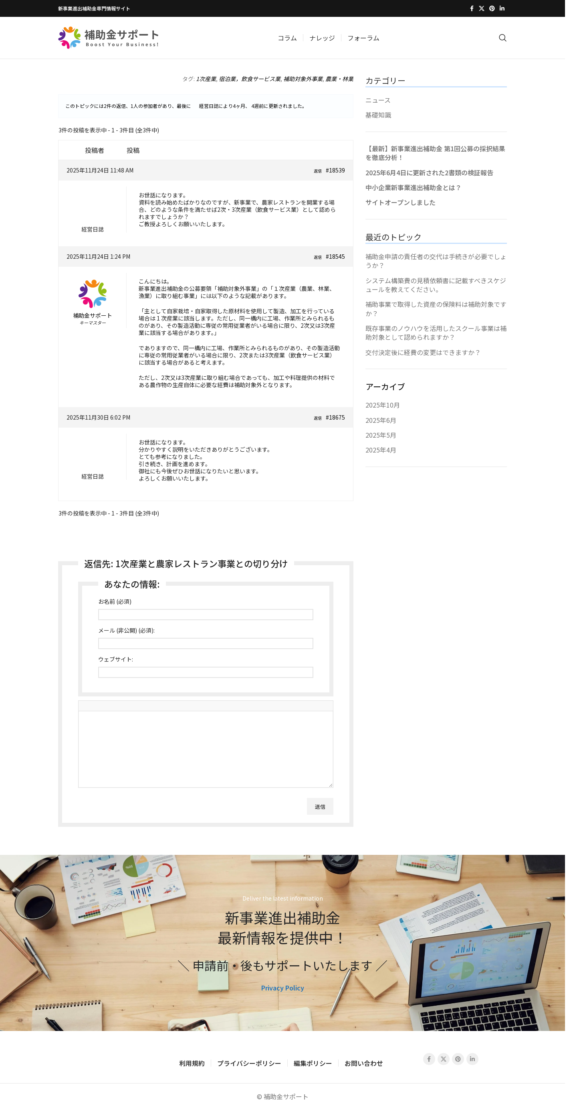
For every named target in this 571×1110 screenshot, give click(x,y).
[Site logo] (108, 36)
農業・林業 (339, 79)
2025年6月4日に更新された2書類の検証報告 (429, 172)
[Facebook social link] (471, 8)
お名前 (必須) (114, 601)
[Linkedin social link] (502, 8)
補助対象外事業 (303, 79)
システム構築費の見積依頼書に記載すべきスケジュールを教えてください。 (435, 285)
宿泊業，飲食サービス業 (249, 79)
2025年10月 (382, 405)
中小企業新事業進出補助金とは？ (413, 187)
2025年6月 (380, 420)
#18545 (335, 256)
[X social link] (481, 8)
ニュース (378, 99)
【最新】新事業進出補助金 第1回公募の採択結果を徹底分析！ (435, 153)
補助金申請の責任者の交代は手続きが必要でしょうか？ (435, 261)
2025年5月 (380, 435)
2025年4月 (380, 450)
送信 (320, 806)
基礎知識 (378, 114)
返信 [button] (318, 171)
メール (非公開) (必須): (126, 630)
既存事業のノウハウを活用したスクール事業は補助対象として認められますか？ (435, 332)
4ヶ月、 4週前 (248, 105)
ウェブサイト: (115, 659)
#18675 (335, 417)
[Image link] (111, 1058)
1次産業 (206, 79)
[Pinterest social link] (492, 8)
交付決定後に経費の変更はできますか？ (423, 352)
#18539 (335, 170)
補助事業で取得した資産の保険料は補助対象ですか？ (435, 308)
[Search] (503, 38)
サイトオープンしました (400, 202)
